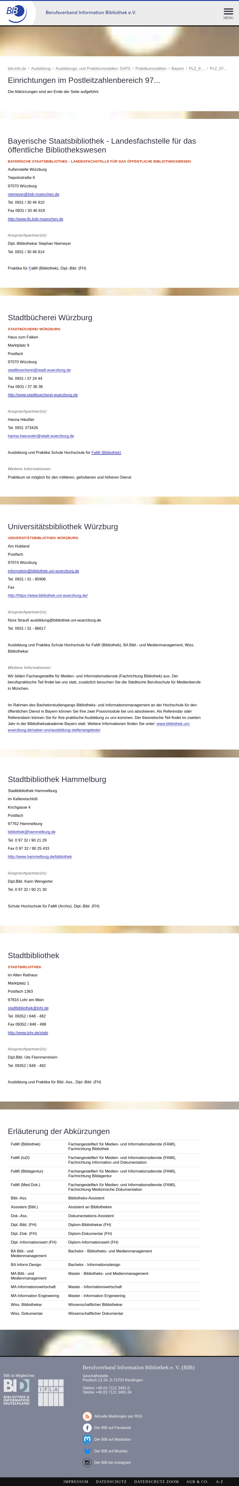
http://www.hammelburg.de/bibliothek (40, 856)
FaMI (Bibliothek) (106, 452)
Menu (228, 17)
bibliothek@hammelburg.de (32, 832)
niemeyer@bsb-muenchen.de (33, 194)
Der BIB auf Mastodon (107, 1439)
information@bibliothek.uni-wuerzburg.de (43, 571)
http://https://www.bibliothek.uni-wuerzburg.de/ (48, 595)
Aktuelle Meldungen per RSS (112, 1416)
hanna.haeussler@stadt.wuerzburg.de (41, 436)
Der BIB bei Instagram (107, 1462)
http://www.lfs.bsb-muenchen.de (35, 219)
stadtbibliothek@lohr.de (28, 1008)
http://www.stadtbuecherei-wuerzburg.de (43, 395)
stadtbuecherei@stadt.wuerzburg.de (39, 370)
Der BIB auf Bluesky (105, 1451)
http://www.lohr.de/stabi (28, 1033)
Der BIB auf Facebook (107, 1428)
